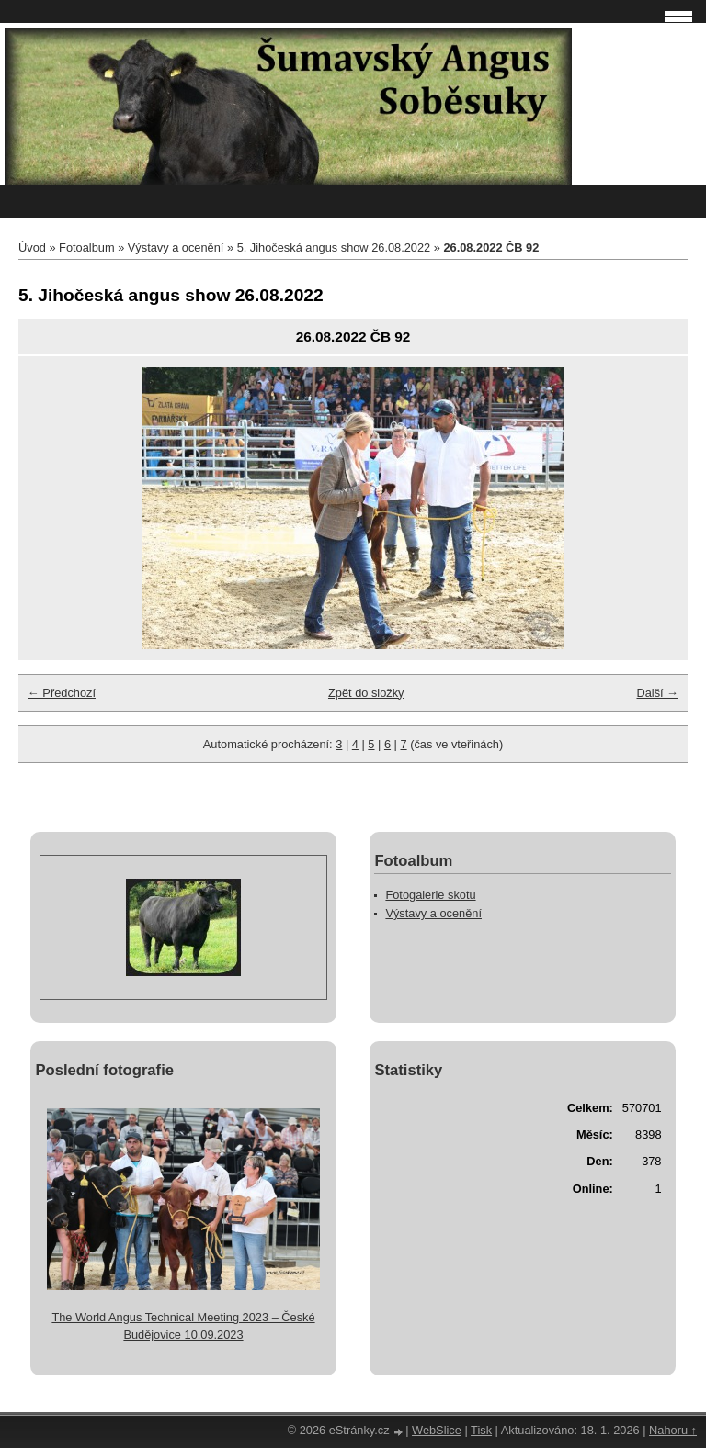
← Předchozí (62, 693)
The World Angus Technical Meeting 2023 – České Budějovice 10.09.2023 (182, 1325)
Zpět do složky (366, 693)
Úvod (32, 247)
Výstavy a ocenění (176, 247)
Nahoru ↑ (673, 1430)
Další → (657, 693)
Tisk (481, 1430)
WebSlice (436, 1430)
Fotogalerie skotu (430, 895)
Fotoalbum (86, 247)
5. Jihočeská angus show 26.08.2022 (334, 247)
